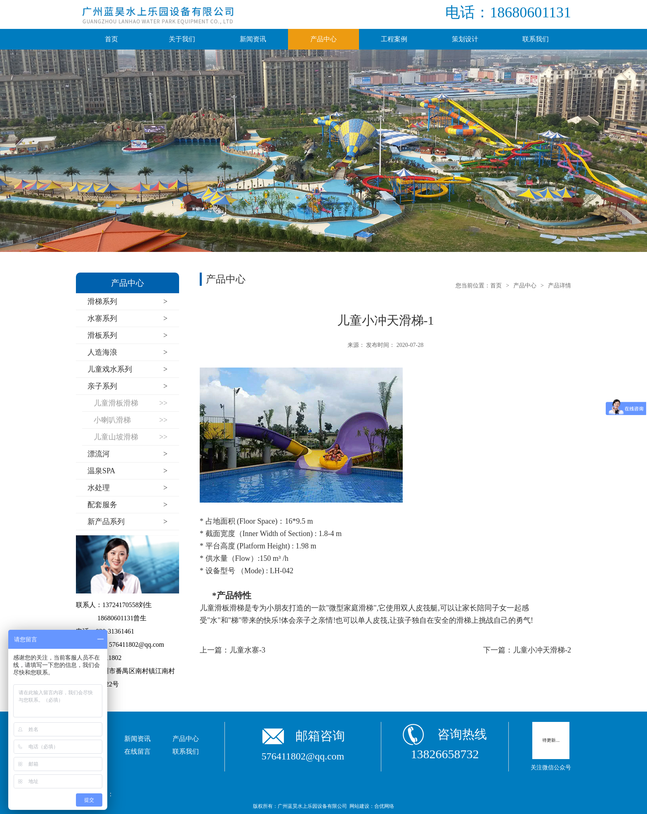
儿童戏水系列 (127, 369)
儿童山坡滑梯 (131, 437)
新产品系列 (127, 521)
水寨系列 (127, 318)
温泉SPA (127, 471)
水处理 (127, 488)
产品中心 (323, 39)
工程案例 (394, 39)
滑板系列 (127, 335)
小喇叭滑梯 (131, 420)
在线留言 (137, 751)
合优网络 (384, 806)
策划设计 (465, 39)
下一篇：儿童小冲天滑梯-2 (527, 650)
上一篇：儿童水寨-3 (232, 650)
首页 (111, 39)
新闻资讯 (253, 39)
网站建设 (359, 806)
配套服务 (127, 505)
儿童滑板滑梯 (131, 403)
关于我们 (182, 39)
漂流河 (127, 454)
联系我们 (535, 39)
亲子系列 (127, 386)
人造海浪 (127, 352)
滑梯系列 (127, 301)
